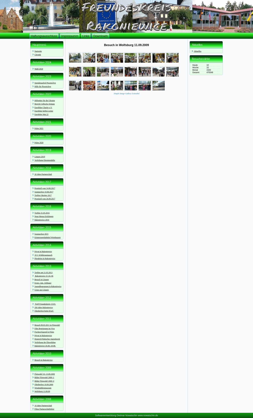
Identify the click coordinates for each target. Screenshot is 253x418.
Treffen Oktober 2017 (43, 195)
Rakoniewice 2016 (41, 220)
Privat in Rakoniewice (43, 251)
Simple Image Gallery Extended (126, 93)
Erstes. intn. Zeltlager (42, 283)
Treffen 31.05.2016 (42, 213)
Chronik (37, 55)
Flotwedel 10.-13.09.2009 (44, 374)
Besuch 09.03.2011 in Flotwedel (47, 325)
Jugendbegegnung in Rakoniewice (47, 286)
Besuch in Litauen (41, 279)
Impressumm (69, 36)
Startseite (38, 51)
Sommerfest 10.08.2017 (43, 192)
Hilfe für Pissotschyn (42, 86)
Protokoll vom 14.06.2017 (44, 188)
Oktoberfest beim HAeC (44, 311)
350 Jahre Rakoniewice (43, 307)
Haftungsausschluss (44, 36)
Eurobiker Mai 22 (41, 114)
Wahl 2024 (38, 69)
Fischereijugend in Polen (44, 332)
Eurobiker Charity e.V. (43, 107)
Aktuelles (197, 51)
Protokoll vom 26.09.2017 (44, 199)
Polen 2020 (38, 143)
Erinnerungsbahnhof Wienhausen (47, 237)
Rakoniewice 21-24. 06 (43, 276)
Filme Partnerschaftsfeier (44, 409)
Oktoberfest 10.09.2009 (43, 384)
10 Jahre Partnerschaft (43, 405)
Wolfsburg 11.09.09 (42, 391)
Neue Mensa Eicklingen (43, 216)
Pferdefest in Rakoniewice (44, 258)
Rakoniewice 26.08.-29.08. (45, 346)
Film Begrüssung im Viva (44, 328)
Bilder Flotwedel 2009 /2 (44, 381)
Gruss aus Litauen (41, 290)
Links (85, 36)
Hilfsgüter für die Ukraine (44, 100)
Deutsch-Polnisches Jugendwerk (47, 339)
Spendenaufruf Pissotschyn (45, 83)
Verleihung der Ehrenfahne (45, 342)
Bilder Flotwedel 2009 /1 (44, 377)
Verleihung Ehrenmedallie (44, 160)
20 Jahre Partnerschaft (43, 174)
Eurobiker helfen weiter (43, 111)
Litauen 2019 (39, 157)
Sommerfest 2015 (41, 234)
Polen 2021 (38, 128)
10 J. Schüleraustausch (43, 255)
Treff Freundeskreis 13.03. (45, 304)
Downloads (100, 36)
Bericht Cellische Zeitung (44, 104)
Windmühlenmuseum (42, 388)
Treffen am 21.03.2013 (43, 272)
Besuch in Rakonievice (43, 360)
